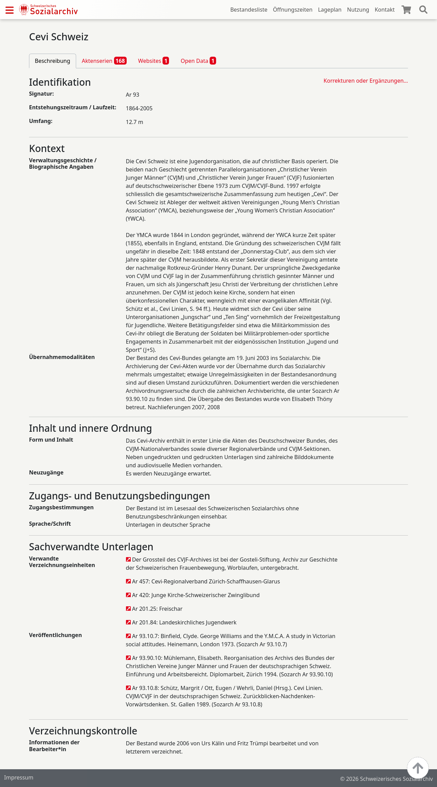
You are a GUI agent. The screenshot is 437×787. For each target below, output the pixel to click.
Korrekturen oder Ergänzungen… (366, 80)
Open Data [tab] (198, 60)
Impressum (18, 777)
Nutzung (358, 9)
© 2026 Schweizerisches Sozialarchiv (386, 779)
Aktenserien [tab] (104, 60)
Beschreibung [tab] (52, 61)
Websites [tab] (153, 60)
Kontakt (385, 9)
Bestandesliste (248, 9)
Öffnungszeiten (292, 9)
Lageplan (329, 9)
